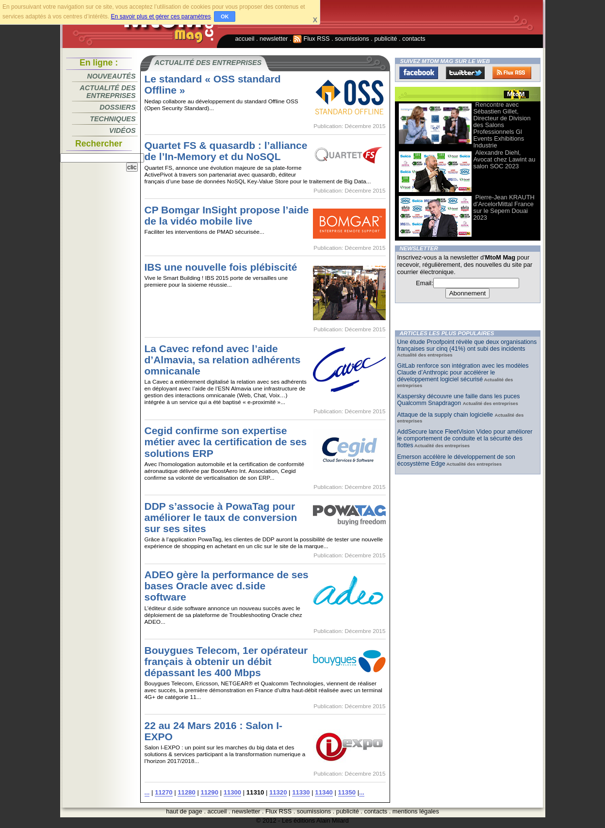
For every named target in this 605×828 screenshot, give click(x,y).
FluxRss (511, 72)
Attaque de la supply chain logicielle (446, 414)
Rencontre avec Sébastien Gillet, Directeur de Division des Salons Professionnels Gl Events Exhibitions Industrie (502, 125)
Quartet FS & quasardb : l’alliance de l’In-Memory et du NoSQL (226, 151)
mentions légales (415, 811)
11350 (347, 792)
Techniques (112, 119)
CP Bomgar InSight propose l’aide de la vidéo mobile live (227, 215)
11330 (301, 792)
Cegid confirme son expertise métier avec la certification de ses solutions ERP (226, 441)
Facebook (418, 72)
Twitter (465, 72)
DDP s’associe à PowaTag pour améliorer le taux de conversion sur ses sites (221, 517)
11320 (278, 792)
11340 (323, 792)
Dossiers (117, 107)
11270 (163, 792)
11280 (186, 792)
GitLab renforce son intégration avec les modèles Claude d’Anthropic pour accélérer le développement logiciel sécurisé (463, 372)
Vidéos (122, 130)
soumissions (352, 38)
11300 (232, 792)
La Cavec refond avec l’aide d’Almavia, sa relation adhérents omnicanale (223, 359)
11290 (209, 792)
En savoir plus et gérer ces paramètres (161, 16)
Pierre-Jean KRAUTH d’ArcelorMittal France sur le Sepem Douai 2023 (504, 207)
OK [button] (225, 16)
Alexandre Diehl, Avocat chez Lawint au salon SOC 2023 (505, 159)
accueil (245, 38)
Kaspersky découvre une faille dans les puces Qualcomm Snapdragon (458, 399)
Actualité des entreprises (107, 91)
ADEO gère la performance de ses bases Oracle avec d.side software (227, 585)
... (147, 792)
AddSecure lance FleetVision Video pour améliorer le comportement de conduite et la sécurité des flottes (465, 438)
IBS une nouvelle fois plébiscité (221, 267)
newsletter (274, 38)
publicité (385, 38)
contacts (413, 38)
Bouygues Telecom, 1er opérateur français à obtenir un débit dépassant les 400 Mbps (226, 661)
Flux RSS (311, 38)
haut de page (184, 811)
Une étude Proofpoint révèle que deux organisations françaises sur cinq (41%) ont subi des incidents (467, 345)
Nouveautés (111, 76)
